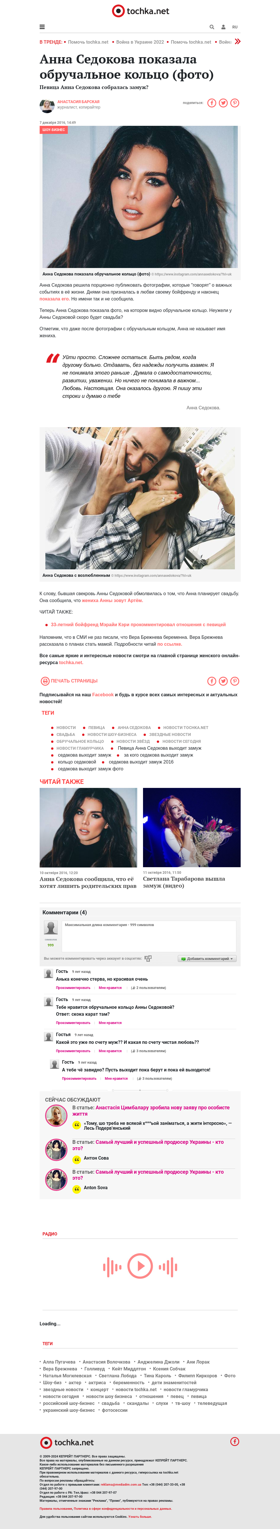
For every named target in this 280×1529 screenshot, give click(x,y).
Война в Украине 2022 (140, 42)
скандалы (138, 1403)
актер (75, 1382)
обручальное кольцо (80, 741)
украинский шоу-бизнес (69, 1410)
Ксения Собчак (169, 1369)
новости (66, 727)
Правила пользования (56, 1509)
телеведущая (212, 1403)
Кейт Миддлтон (129, 1369)
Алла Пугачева (59, 1362)
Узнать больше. (140, 1517)
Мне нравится (110, 988)
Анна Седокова (134, 727)
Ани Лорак (198, 1362)
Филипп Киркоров (197, 1375)
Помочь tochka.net (88, 42)
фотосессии (115, 1410)
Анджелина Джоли (158, 1362)
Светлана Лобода (118, 1375)
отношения (151, 1396)
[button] (223, 27)
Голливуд (94, 1369)
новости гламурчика (80, 748)
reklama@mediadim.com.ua (121, 1484)
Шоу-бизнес (54, 130)
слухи (162, 1403)
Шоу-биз (52, 1382)
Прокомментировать (73, 988)
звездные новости (170, 734)
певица (96, 727)
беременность (128, 1382)
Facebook (103, 694)
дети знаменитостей (174, 1382)
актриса (97, 1382)
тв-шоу (182, 1403)
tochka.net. (71, 662)
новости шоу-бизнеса (112, 734)
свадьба (66, 734)
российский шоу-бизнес (68, 1403)
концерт (99, 1389)
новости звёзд (133, 741)
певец (177, 1396)
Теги (48, 1343)
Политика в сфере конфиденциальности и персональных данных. (123, 1509)
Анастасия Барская (78, 101)
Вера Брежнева (60, 1369)
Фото (229, 1375)
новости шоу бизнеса (109, 1396)
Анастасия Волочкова (106, 1362)
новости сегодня (182, 741)
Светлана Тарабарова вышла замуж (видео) (184, 882)
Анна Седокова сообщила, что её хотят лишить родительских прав (88, 882)
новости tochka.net (185, 727)
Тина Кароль (157, 1375)
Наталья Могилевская (67, 1375)
